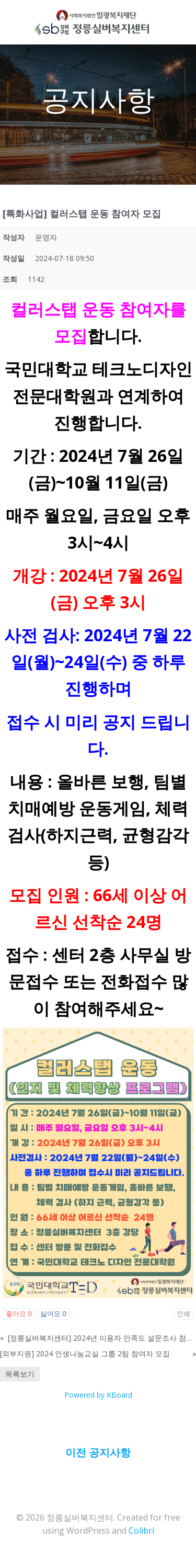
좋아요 (19, 1314)
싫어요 (53, 1314)
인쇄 (183, 1314)
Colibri (141, 1530)
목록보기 (19, 1374)
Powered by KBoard (98, 1395)
